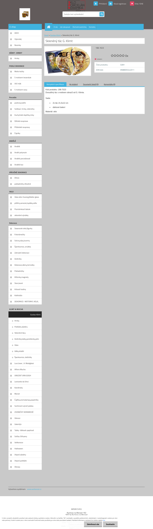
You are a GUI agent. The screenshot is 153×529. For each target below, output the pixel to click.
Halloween (18, 448)
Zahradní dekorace (21, 252)
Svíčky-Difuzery (20, 436)
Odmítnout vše (93, 524)
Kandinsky (18, 387)
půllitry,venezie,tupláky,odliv (25, 203)
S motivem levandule (22, 77)
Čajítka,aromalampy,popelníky (26, 399)
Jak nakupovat (65, 27)
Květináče (18, 295)
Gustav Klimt (35, 314)
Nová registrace (119, 3)
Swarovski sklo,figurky (23, 228)
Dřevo (16, 177)
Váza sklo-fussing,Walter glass (26, 197)
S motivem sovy (20, 89)
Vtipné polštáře (20, 460)
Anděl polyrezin (20, 152)
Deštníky (18, 258)
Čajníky (17, 133)
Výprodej (18, 39)
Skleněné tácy (20, 332)
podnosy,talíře (20, 102)
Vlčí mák (17, 83)
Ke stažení (73, 84)
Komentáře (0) (109, 84)
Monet (17, 393)
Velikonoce (18, 442)
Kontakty (92, 27)
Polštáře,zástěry (20, 326)
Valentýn (18, 424)
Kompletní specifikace (55, 84)
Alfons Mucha (19, 369)
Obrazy (17, 466)
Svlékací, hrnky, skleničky (24, 108)
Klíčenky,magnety (21, 277)
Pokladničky (19, 271)
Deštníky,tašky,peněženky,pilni (26, 339)
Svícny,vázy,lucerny (22, 240)
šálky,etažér (19, 351)
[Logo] (24, 14)
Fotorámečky (19, 234)
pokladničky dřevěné (22, 183)
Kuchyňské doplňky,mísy (24, 115)
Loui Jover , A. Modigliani (24, 363)
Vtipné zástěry (20, 454)
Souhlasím (110, 524)
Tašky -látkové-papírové (24, 430)
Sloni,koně (18, 283)
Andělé (17, 146)
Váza (16, 345)
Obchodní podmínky (80, 27)
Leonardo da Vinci (21, 381)
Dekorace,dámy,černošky (24, 264)
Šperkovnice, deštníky (23, 357)
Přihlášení (102, 3)
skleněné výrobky (21, 215)
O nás (56, 27)
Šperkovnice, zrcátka (22, 246)
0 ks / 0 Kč (139, 3)
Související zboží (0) (90, 84)
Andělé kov (18, 164)
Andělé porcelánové (22, 158)
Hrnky (16, 58)
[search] (101, 14)
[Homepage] (49, 27)
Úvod (46, 35)
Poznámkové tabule (22, 209)
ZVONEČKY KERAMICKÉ (23, 412)
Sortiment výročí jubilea (23, 405)
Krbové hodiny (20, 289)
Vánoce (17, 418)
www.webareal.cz (34, 489)
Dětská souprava (21, 121)
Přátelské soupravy (22, 127)
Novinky (17, 45)
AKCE (16, 33)
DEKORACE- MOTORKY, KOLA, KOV (26, 302)
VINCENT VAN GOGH (22, 375)
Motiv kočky (19, 71)
